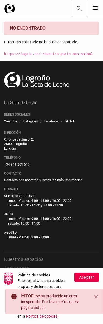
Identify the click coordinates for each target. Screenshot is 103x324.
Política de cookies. (42, 319)
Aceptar (86, 280)
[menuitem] (10, 121)
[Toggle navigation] (95, 8)
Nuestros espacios (24, 259)
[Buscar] (79, 8)
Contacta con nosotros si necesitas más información (43, 180)
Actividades (16, 268)
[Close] (96, 296)
